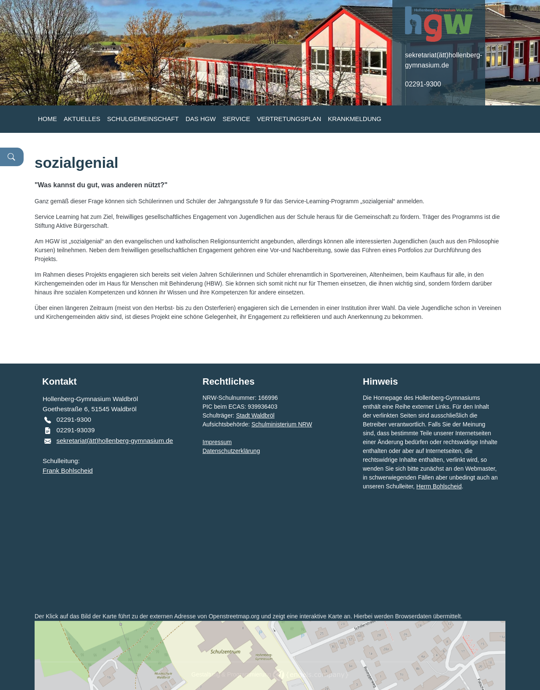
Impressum (217, 442)
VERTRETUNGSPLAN (289, 118)
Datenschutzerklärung (231, 450)
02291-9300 (423, 84)
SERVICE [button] (236, 118)
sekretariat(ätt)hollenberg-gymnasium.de (115, 440)
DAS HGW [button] (201, 118)
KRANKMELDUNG (354, 118)
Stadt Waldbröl (255, 415)
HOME (47, 118)
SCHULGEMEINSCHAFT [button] (143, 118)
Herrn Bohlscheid (439, 486)
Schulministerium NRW (281, 424)
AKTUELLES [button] (82, 118)
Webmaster (480, 468)
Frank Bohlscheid (68, 470)
